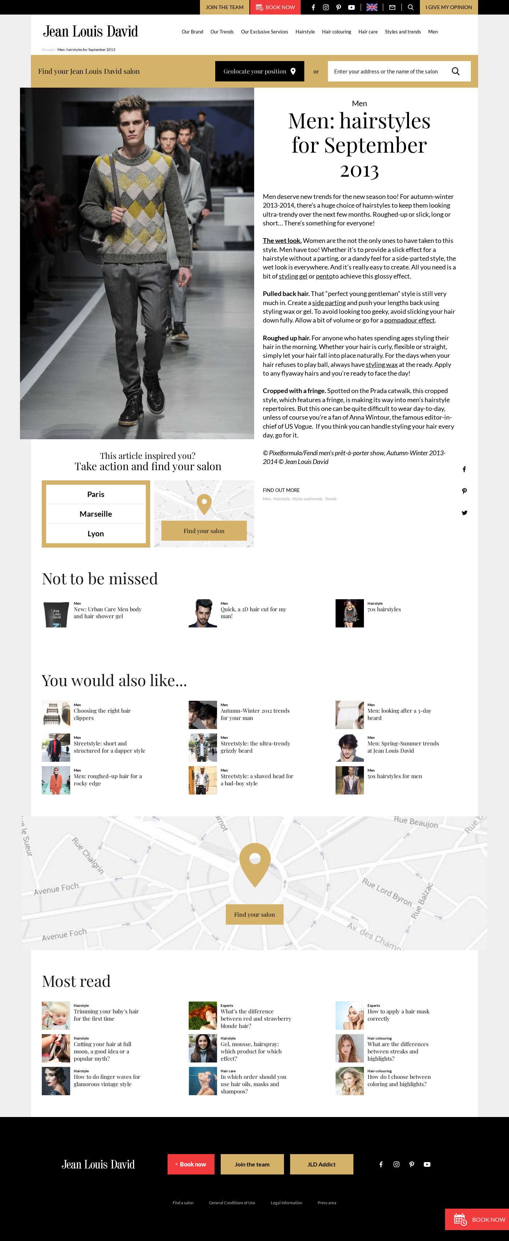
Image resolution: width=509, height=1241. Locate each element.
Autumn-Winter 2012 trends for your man (255, 714)
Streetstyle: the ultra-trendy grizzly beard (255, 747)
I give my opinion (449, 7)
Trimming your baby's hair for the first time (106, 1015)
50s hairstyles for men (395, 776)
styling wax (382, 364)
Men (433, 32)
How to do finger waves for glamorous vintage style (107, 1080)
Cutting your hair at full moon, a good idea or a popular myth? (102, 1051)
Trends (331, 498)
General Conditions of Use (232, 1202)
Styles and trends (403, 32)
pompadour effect (409, 320)
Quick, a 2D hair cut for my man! (253, 613)
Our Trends (222, 32)
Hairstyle (305, 32)
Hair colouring (337, 32)
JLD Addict (328, 1164)
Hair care (368, 32)
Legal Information (286, 1202)
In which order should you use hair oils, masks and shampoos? (253, 1084)
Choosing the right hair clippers (102, 714)
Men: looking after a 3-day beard (400, 714)
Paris (95, 494)
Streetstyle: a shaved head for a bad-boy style (257, 780)
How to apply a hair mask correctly (398, 1015)
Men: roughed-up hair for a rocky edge (108, 780)
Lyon (96, 533)
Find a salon (183, 1202)
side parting (329, 303)
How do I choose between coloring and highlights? (399, 1080)
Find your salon (204, 531)
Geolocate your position (260, 71)
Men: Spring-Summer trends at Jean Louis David (403, 747)
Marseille (96, 513)
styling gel (293, 276)
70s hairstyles (384, 609)
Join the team (225, 7)
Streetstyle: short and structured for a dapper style (109, 747)
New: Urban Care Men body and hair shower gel (108, 613)
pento (324, 276)
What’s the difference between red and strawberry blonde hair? (256, 1018)
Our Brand (193, 32)
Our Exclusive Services (265, 32)
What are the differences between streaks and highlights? (398, 1051)
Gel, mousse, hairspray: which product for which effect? (251, 1051)
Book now (275, 7)
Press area (327, 1202)
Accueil (48, 49)
